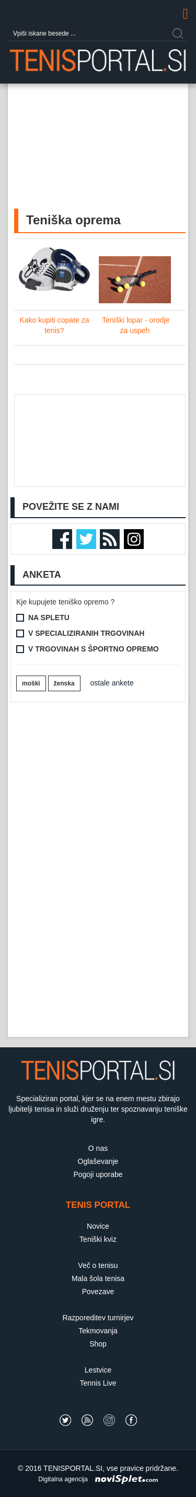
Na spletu (49, 617)
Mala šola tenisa (98, 1278)
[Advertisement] (98, 156)
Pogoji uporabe (97, 1174)
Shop (98, 1344)
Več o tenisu (98, 1265)
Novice (98, 1226)
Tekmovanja (98, 1331)
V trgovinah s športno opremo (93, 649)
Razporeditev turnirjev (97, 1317)
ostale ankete (112, 683)
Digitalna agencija (63, 1479)
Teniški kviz (98, 1239)
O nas (98, 1148)
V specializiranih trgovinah (86, 633)
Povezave (98, 1291)
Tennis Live (97, 1383)
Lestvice (98, 1370)
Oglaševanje (98, 1161)
